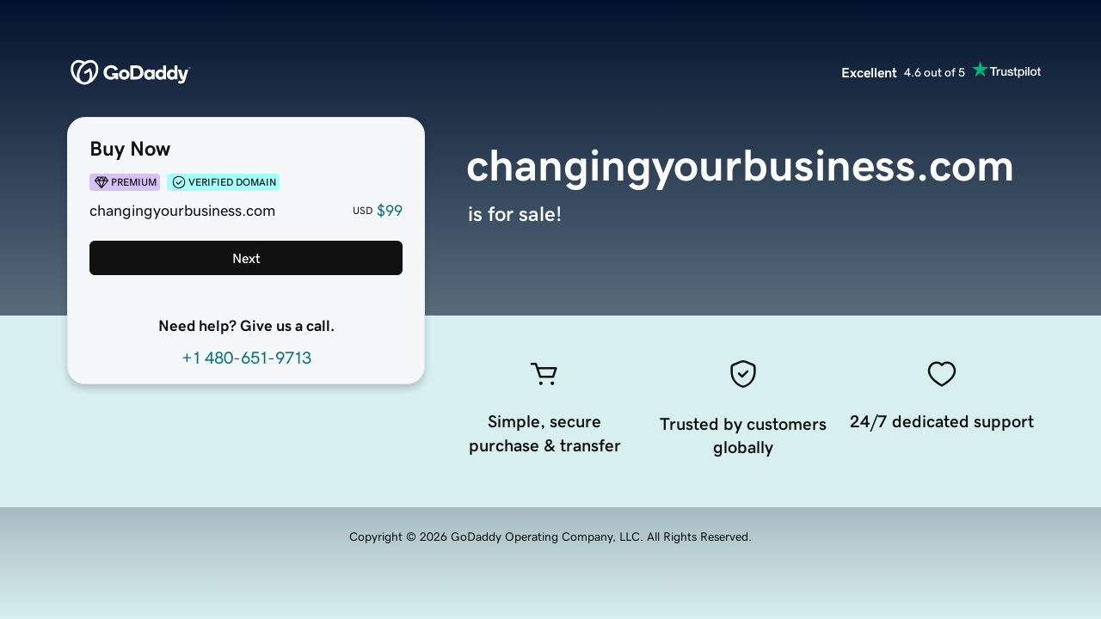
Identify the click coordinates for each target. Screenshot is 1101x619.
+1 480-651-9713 (246, 357)
